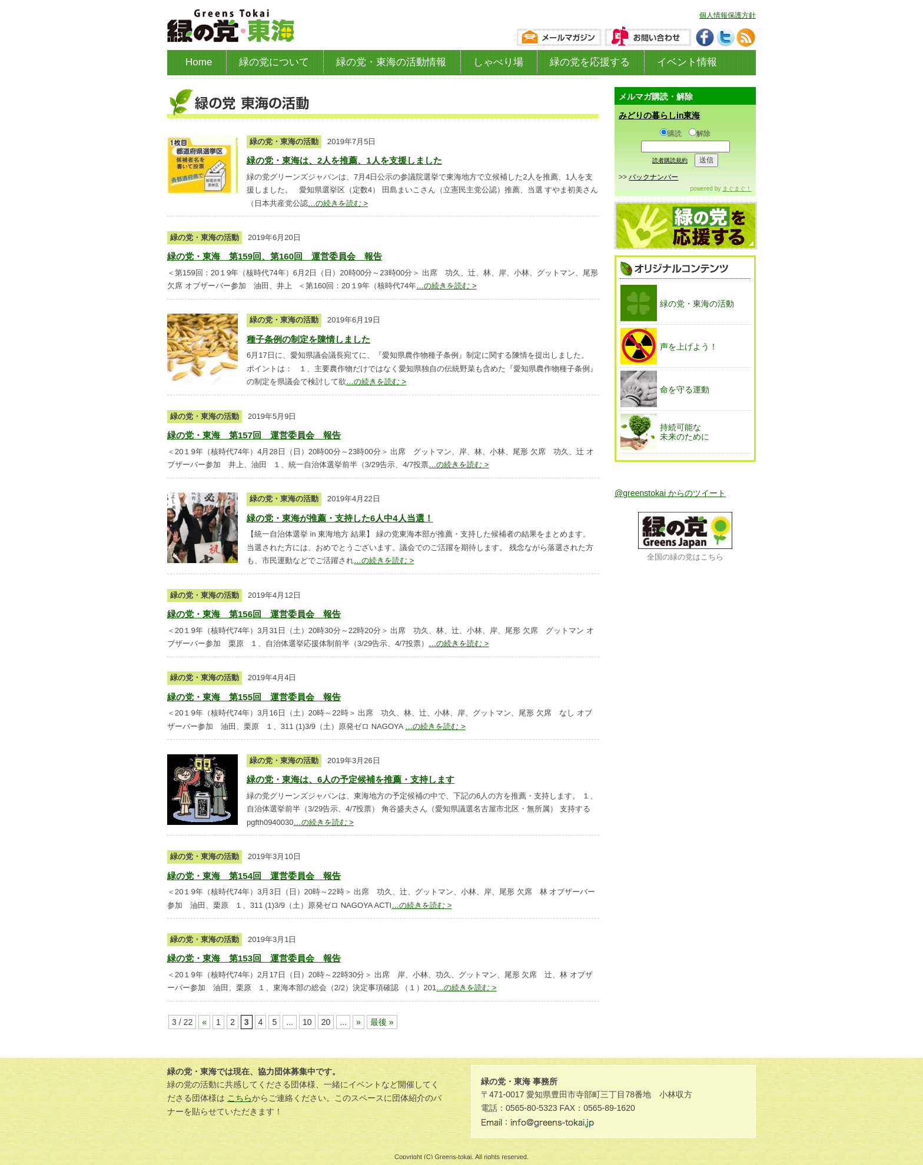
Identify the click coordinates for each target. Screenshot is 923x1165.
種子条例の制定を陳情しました (308, 339)
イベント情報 (687, 62)
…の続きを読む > (338, 203)
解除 (699, 133)
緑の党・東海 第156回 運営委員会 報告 (254, 614)
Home (198, 62)
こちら (239, 1098)
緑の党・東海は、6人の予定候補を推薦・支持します (350, 779)
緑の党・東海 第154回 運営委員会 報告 (254, 876)
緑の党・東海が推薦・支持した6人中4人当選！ (340, 518)
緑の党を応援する (590, 62)
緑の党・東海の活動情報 (391, 62)
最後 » (382, 1022)
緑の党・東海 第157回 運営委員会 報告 (254, 435)
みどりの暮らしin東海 (659, 115)
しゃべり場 (498, 62)
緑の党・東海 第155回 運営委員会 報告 (254, 697)
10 (307, 1022)
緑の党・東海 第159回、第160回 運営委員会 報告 (274, 256)
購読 (671, 133)
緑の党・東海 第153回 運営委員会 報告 (254, 958)
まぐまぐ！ (737, 188)
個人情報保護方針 (727, 15)
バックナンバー (653, 177)
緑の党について (274, 62)
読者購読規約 (670, 160)
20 (326, 1022)
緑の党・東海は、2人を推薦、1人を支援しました (344, 160)
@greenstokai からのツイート (670, 493)
